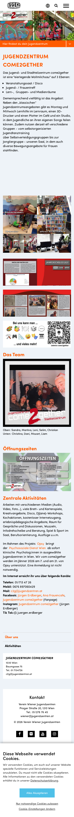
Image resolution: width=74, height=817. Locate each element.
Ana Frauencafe (53, 595)
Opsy (40, 543)
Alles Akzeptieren (37, 793)
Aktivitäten (13, 646)
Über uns (11, 637)
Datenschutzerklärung (44, 780)
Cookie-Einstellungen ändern (37, 809)
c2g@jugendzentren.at (26, 591)
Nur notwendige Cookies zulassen (37, 803)
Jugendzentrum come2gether (23, 599)
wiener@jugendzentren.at (37, 716)
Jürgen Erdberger (29, 595)
